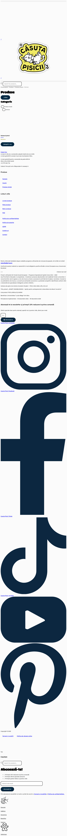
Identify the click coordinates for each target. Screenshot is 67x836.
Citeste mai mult (61, 272)
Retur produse (6, 208)
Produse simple (19, 87)
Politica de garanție (8, 222)
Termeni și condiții (7, 736)
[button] (33, 1)
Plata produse (6, 204)
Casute (4, 183)
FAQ (3, 213)
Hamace (8, 109)
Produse (11, 87)
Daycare (3, 807)
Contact (4, 234)
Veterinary (4, 834)
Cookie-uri (5, 230)
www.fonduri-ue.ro (6, 263)
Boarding (3, 818)
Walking (3, 811)
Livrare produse (7, 200)
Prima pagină (4, 87)
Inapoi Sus (4, 152)
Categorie (6, 102)
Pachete (4, 179)
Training (3, 822)
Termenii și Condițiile (40, 794)
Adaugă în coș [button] (7, 144)
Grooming (4, 815)
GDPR (4, 226)
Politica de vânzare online (24, 736)
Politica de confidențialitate (10, 218)
